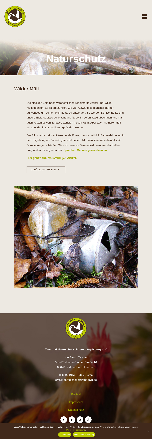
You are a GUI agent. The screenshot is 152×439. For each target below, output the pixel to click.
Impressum (76, 402)
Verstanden (65, 435)
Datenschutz (76, 409)
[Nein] (148, 431)
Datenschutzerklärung (75, 430)
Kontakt (76, 394)
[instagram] (88, 419)
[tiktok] (72, 419)
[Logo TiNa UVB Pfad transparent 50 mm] (15, 7)
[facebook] (63, 419)
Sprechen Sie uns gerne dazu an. (86, 150)
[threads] (80, 419)
